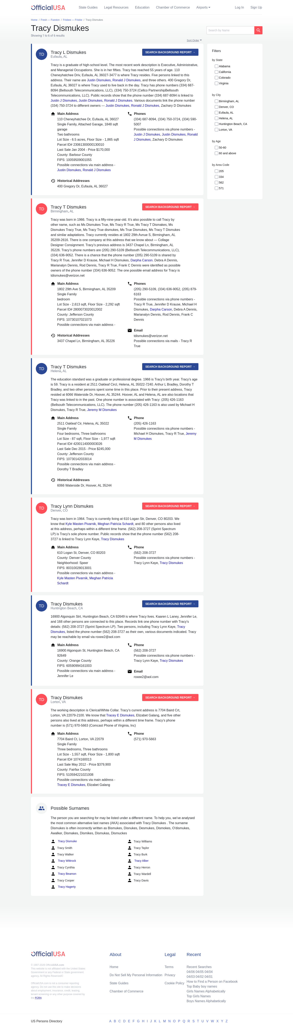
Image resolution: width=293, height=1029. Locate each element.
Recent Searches (199, 967)
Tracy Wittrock (63, 860)
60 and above (227, 153)
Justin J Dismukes (64, 100)
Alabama (224, 66)
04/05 (200, 972)
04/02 (200, 976)
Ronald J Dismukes (127, 80)
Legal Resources (116, 7)
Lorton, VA (225, 129)
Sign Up (256, 7)
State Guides (88, 7)
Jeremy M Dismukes (102, 410)
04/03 (191, 976)
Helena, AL (226, 118)
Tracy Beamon (63, 873)
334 (221, 177)
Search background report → (170, 52)
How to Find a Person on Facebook (212, 981)
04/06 (191, 972)
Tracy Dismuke (64, 841)
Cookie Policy (174, 983)
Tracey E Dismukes (120, 715)
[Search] (230, 30)
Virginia (223, 83)
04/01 (208, 976)
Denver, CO (226, 107)
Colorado (225, 77)
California (225, 72)
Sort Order (193, 40)
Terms (169, 967)
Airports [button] (202, 7)
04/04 (208, 972)
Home (114, 967)
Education (142, 7)
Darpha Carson (141, 260)
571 (221, 188)
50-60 (222, 147)
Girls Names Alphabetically (206, 991)
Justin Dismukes (98, 80)
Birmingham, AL (229, 101)
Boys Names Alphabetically (206, 1001)
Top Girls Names (199, 996)
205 (221, 171)
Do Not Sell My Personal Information (136, 975)
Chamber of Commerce (173, 7)
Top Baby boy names (202, 986)
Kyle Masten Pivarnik (81, 524)
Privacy (170, 975)
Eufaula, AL (226, 112)
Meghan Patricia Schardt (115, 524)
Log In (239, 7)
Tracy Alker (138, 860)
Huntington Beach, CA (233, 124)
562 (221, 182)
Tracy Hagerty (63, 886)
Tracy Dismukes (112, 539)
